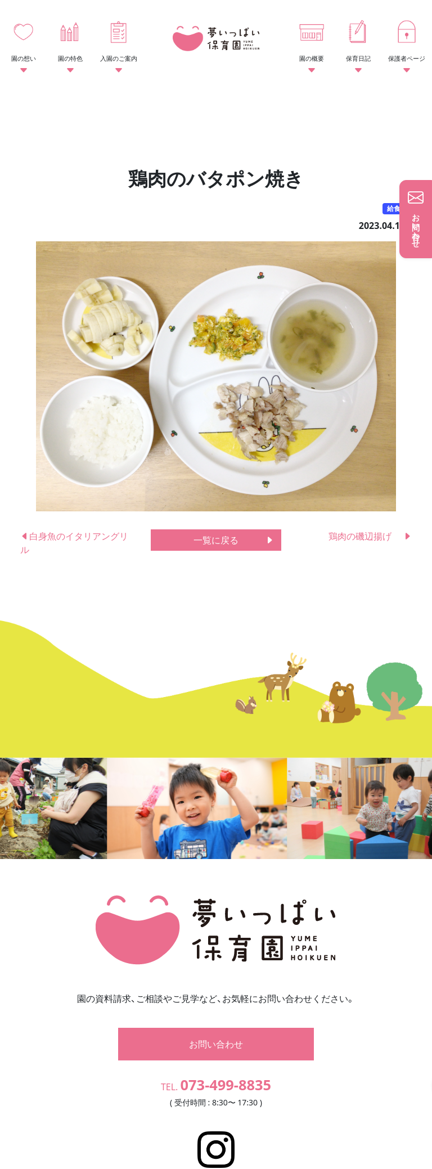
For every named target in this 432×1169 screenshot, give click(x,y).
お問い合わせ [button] (216, 1003)
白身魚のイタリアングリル (74, 543)
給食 (393, 208)
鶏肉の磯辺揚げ (370, 536)
